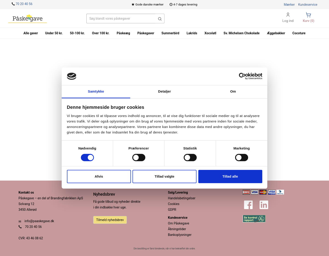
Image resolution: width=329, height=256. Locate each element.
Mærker (289, 4)
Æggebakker (276, 33)
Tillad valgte (164, 176)
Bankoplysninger (179, 235)
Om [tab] (233, 91)
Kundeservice (307, 4)
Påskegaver (145, 33)
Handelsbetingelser (181, 198)
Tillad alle (230, 176)
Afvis (99, 176)
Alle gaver (31, 33)
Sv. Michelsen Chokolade (242, 33)
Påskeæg (123, 33)
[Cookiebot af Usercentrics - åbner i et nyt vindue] (242, 76)
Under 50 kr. (54, 33)
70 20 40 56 (24, 4)
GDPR (172, 209)
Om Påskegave (178, 223)
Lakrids (192, 33)
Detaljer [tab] (164, 91)
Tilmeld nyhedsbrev (110, 220)
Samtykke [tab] (96, 91)
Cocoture (298, 33)
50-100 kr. (77, 33)
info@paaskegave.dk (39, 221)
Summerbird (170, 33)
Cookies (173, 204)
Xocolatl (210, 33)
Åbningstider (177, 229)
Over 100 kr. (100, 33)
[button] (159, 18)
